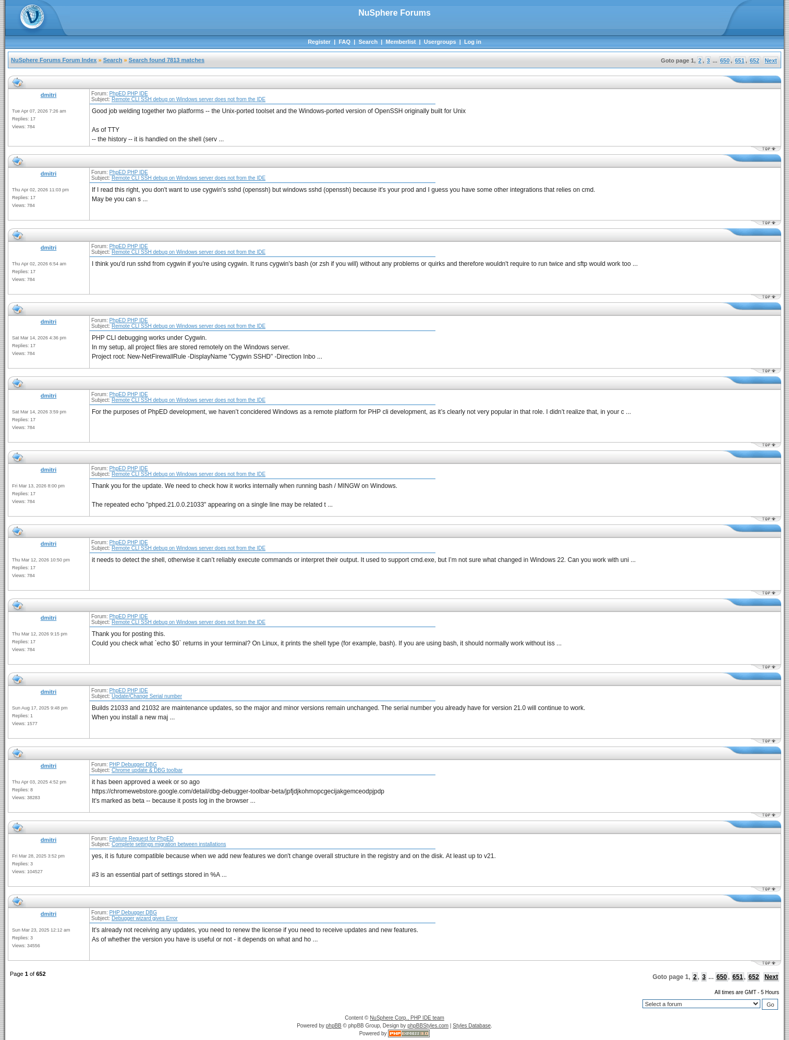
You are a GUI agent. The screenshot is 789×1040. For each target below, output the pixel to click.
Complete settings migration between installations (169, 844)
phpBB (334, 1026)
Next (770, 60)
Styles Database (472, 1026)
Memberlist (400, 42)
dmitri (49, 95)
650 (725, 60)
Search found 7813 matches (167, 60)
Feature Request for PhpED (141, 838)
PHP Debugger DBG (133, 764)
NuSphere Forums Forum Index (53, 60)
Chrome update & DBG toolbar (147, 770)
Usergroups (440, 42)
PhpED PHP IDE (128, 93)
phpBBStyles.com (427, 1026)
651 (739, 60)
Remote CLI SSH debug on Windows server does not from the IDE (188, 99)
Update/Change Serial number (147, 696)
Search (368, 42)
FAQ (344, 42)
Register (319, 42)
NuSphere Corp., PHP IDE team (407, 1018)
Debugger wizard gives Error (145, 918)
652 (754, 60)
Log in (472, 42)
